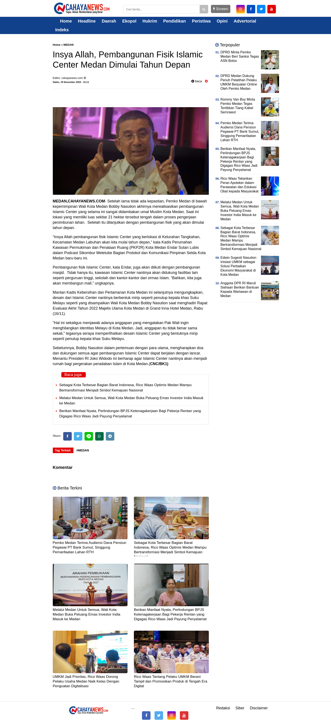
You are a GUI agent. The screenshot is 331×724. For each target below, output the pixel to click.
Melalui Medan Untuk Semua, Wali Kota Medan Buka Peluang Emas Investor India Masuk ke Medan (86, 614)
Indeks (62, 29)
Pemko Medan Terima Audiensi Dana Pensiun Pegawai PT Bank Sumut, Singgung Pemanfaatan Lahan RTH (89, 547)
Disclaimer (259, 708)
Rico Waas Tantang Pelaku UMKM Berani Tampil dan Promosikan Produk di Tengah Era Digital (170, 681)
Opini (222, 21)
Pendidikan (174, 21)
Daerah (109, 21)
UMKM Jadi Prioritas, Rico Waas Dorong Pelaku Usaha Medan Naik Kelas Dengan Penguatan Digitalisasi (86, 681)
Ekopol (129, 21)
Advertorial (245, 21)
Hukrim (149, 21)
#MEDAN (82, 450)
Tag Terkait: (63, 450)
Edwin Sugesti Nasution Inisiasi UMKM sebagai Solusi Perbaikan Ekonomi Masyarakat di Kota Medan (238, 266)
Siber (239, 708)
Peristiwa (201, 21)
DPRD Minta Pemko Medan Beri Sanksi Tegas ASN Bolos (240, 56)
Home (63, 21)
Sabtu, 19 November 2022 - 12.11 (71, 82)
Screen (220, 9)
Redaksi (223, 708)
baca (196, 81)
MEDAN (68, 44)
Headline (87, 21)
